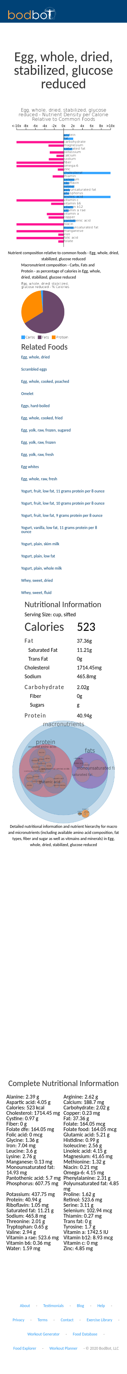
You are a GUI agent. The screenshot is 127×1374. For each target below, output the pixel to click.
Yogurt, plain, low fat (38, 556)
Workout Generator (43, 1334)
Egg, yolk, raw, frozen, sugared (46, 430)
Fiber (35, 696)
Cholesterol (37, 667)
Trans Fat (38, 659)
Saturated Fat (43, 650)
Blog (80, 1305)
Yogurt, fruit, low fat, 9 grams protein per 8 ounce (62, 515)
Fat (29, 640)
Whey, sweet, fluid (36, 592)
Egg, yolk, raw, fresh (37, 454)
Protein (35, 715)
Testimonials (53, 1305)
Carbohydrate (45, 687)
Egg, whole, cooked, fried (42, 418)
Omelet (27, 393)
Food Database (85, 1334)
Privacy (18, 1319)
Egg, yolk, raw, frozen (38, 442)
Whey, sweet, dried (37, 580)
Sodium (33, 676)
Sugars (37, 705)
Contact (67, 1319)
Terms (42, 1319)
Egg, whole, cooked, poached (45, 381)
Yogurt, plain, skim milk (40, 543)
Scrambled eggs (34, 369)
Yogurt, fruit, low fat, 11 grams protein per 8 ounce (63, 491)
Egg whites (30, 466)
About (25, 1305)
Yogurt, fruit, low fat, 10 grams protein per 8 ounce (63, 503)
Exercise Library (99, 1319)
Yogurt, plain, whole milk (41, 568)
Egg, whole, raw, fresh (39, 479)
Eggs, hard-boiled (35, 405)
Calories (44, 626)
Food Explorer (24, 1348)
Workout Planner (63, 1348)
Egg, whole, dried (35, 357)
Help (101, 1305)
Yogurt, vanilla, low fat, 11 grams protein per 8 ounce (59, 529)
